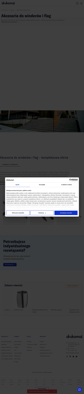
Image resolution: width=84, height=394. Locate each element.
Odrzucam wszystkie (18, 213)
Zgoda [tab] (17, 184)
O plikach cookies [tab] (66, 184)
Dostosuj (42, 213)
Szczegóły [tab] (42, 184)
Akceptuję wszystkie (66, 213)
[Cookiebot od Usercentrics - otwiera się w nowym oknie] (70, 180)
